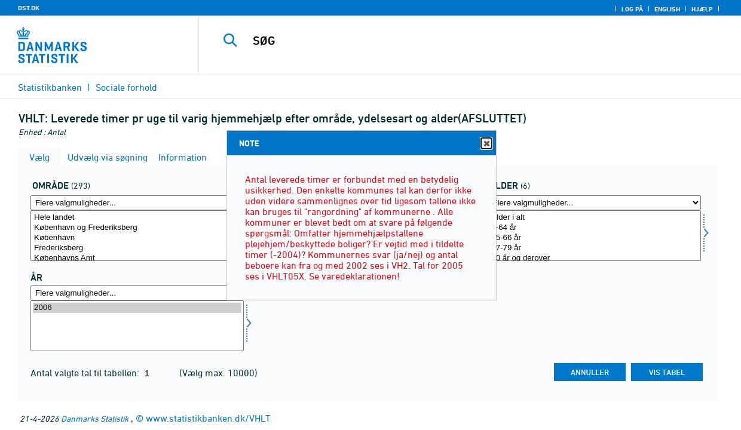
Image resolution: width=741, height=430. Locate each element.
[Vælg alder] (594, 235)
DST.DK (28, 8)
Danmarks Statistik (94, 418)
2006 (137, 308)
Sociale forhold (126, 87)
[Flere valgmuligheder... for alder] (594, 202)
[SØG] (462, 41)
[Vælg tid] (137, 325)
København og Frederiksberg (137, 228)
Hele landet (137, 218)
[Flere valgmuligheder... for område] (137, 202)
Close (485, 144)
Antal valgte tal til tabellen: (86, 372)
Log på (632, 9)
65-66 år (594, 238)
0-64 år (594, 228)
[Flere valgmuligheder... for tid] (137, 292)
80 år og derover (594, 258)
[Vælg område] (137, 235)
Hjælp (702, 9)
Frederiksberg (137, 248)
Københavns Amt (137, 258)
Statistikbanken (50, 87)
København (137, 238)
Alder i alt (594, 218)
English (667, 9)
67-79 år (594, 248)
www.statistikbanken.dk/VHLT (208, 418)
